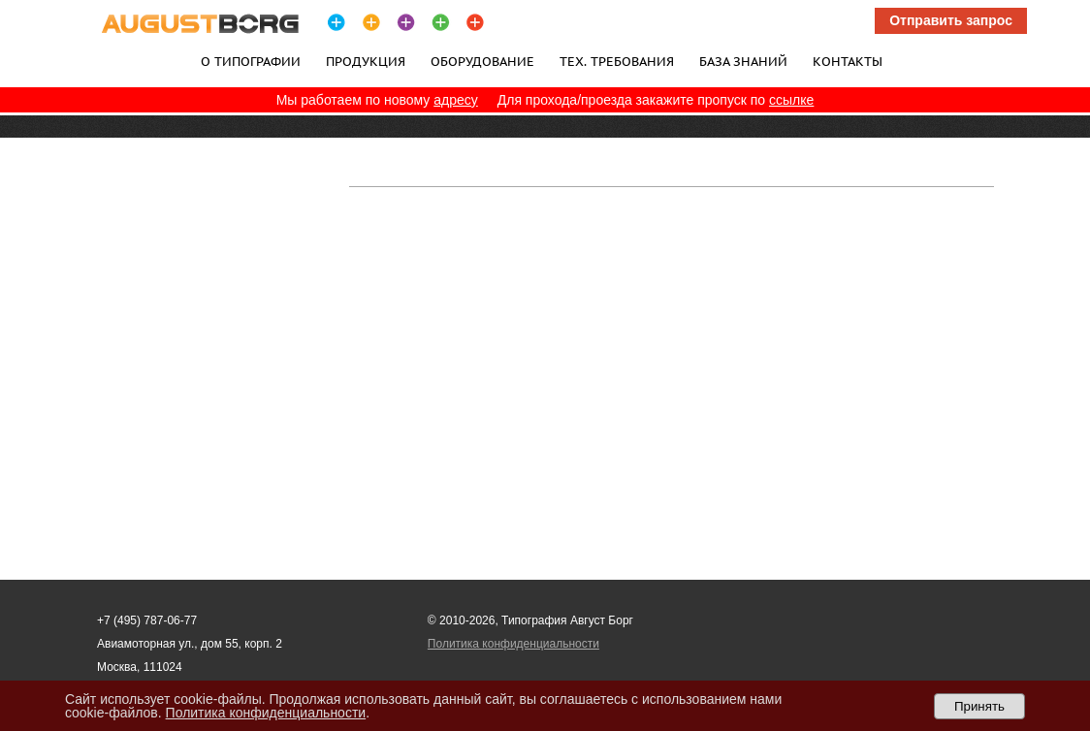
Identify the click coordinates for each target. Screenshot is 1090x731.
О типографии (251, 61)
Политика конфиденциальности (513, 644)
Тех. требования (617, 61)
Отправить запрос (950, 20)
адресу (455, 100)
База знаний (743, 61)
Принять (979, 706)
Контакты (847, 61)
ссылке (791, 100)
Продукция (365, 61)
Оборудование (482, 61)
